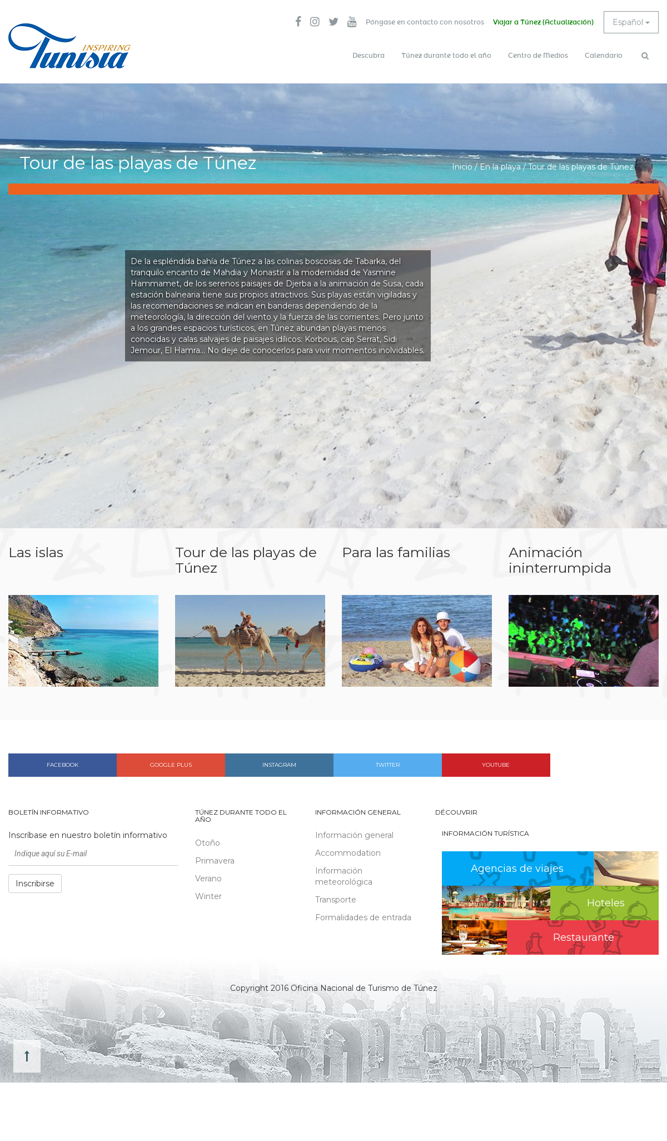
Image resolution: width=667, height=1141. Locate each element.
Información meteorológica (343, 876)
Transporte (335, 900)
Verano (208, 879)
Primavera (215, 861)
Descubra (368, 55)
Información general (354, 835)
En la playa (500, 167)
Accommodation (348, 853)
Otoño (207, 843)
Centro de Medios (538, 55)
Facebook (62, 764)
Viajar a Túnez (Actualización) (543, 22)
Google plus (171, 764)
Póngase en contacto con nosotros (425, 22)
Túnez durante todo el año (446, 55)
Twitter (388, 764)
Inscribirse (35, 884)
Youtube (496, 764)
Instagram (279, 764)
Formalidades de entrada (363, 917)
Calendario (604, 55)
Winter (208, 896)
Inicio (462, 167)
